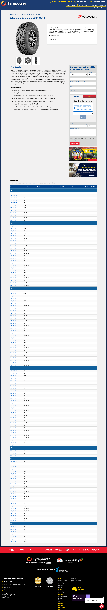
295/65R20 (13, 513)
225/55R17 (13, 298)
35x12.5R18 (13, 373)
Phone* (77, 81)
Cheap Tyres (74, 583)
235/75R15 (13, 213)
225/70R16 (13, 236)
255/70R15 (13, 217)
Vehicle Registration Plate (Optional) (78, 124)
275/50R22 (13, 526)
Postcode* (72, 91)
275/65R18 (13, 418)
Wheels (74, 5)
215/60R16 (13, 226)
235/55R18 (13, 381)
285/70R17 (13, 353)
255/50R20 (13, 469)
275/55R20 (13, 484)
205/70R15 (13, 205)
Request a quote (97, 2)
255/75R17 (13, 333)
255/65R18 (13, 395)
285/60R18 (13, 427)
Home (12, 14)
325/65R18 (13, 445)
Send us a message (9, 590)
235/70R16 (13, 243)
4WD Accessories (62, 596)
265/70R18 (13, 413)
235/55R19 (13, 451)
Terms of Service (82, 140)
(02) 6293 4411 (82, 2)
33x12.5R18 (13, 371)
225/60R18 (13, 378)
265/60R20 (13, 481)
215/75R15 (13, 210)
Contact (94, 5)
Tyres (68, 5)
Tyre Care (60, 585)
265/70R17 (13, 340)
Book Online (102, 5)
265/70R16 (13, 265)
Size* (71, 72)
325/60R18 (13, 442)
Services (81, 5)
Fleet (95, 7)
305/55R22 (13, 539)
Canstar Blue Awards (76, 580)
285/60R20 (13, 503)
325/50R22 (13, 541)
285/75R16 (13, 278)
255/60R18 (13, 393)
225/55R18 (13, 376)
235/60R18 (13, 383)
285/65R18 (13, 430)
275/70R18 (13, 423)
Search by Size (61, 582)
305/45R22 (13, 536)
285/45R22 (13, 529)
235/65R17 (13, 308)
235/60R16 (13, 241)
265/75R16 (13, 270)
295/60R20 (13, 511)
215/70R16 (13, 233)
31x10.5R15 (13, 195)
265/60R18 (13, 403)
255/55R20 (13, 471)
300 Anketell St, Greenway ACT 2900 (14, 584)
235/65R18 (13, 385)
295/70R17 (13, 360)
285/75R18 (13, 432)
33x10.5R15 (13, 200)
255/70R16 (13, 260)
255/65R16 (13, 258)
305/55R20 (13, 518)
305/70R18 (13, 440)
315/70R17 (13, 365)
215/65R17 (13, 296)
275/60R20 (13, 488)
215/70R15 (13, 208)
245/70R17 (13, 315)
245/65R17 (13, 311)
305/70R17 (13, 362)
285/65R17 (13, 350)
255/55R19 (13, 453)
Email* (71, 86)
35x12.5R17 (13, 291)
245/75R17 (13, 320)
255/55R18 (13, 390)
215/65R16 (13, 228)
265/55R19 (13, 455)
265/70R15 (13, 220)
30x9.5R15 (13, 193)
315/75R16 (13, 285)
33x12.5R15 (13, 203)
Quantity (90, 72)
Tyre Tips (60, 587)
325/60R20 (13, 521)
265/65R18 (13, 408)
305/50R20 (13, 516)
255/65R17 (13, 323)
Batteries (60, 598)
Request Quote (74, 143)
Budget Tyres (74, 582)
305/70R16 (13, 283)
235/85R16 (13, 245)
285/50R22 (13, 531)
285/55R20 (13, 501)
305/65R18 (13, 437)
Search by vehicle (31, 183)
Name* (71, 77)
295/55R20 (13, 508)
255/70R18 (13, 398)
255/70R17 (13, 328)
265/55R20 (13, 479)
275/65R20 (13, 493)
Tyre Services (61, 600)
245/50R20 (13, 466)
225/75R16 (13, 238)
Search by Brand (62, 583)
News (98, 7)
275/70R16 (13, 275)
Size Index (73, 578)
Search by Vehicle (62, 580)
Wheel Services (62, 601)
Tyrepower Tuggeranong (61, 2)
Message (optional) (74, 128)
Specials (87, 5)
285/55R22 (13, 534)
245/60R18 (13, 388)
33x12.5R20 (13, 461)
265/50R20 (13, 474)
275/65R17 (13, 345)
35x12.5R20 (13, 464)
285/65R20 (13, 506)
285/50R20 (13, 498)
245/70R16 (13, 248)
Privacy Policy (73, 140)
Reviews (103, 7)
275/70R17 (13, 348)
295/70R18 (13, 435)
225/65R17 (13, 303)
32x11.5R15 (13, 198)
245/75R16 (13, 253)
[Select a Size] (72, 39)
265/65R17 (13, 335)
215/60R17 (13, 293)
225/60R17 (13, 301)
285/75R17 (13, 357)
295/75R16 (13, 280)
